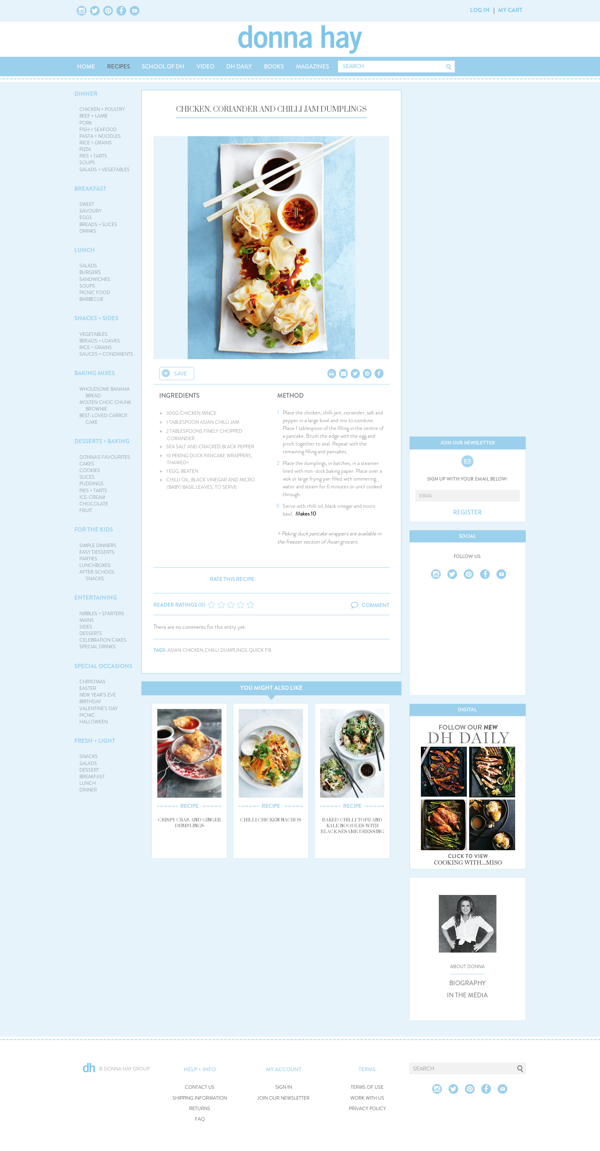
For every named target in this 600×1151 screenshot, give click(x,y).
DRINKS (87, 231)
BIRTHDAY (90, 701)
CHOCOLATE (93, 503)
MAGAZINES (312, 66)
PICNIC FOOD (94, 292)
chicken (193, 650)
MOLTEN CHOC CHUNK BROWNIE (105, 405)
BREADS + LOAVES (99, 340)
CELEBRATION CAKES (103, 640)
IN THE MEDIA (467, 995)
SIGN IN (283, 1087)
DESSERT (89, 770)
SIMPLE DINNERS (97, 545)
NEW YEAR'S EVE (97, 694)
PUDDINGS (91, 483)
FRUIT (85, 510)
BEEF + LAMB (93, 115)
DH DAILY (239, 66)
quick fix (260, 650)
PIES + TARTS (93, 156)
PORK (85, 122)
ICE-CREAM (92, 497)
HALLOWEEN (93, 721)
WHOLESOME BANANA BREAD (104, 392)
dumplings (233, 650)
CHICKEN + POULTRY (102, 109)
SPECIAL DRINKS (97, 646)
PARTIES (88, 558)
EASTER (87, 688)
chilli (212, 650)
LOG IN (480, 10)
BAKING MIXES (94, 373)
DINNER (85, 93)
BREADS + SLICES (98, 224)
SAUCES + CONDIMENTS (106, 354)
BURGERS (90, 272)
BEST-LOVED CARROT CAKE (103, 419)
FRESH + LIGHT (94, 741)
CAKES (86, 463)
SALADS (88, 265)
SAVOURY (90, 210)
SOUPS (87, 162)
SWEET (86, 204)
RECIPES (118, 66)
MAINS (86, 620)
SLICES (87, 477)
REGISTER (467, 512)
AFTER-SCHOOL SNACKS (97, 575)
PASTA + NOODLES (100, 136)
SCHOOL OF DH (163, 66)
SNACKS (88, 756)
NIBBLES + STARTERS (101, 613)
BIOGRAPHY (467, 983)
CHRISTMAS (92, 681)
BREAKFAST (90, 188)
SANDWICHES (94, 279)
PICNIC (87, 715)
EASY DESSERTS (96, 552)
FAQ (200, 1119)
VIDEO (206, 66)
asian (174, 650)
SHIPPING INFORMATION (199, 1098)
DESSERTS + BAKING (102, 441)
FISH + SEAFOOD (98, 129)
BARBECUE (91, 299)
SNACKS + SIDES (96, 318)
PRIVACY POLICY (367, 1108)
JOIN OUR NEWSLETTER (283, 1098)
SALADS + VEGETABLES (104, 169)
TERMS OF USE (367, 1087)
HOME (86, 66)
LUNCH (84, 250)
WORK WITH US (367, 1098)
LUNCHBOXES (95, 565)
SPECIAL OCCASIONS (103, 666)
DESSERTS (90, 633)
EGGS (85, 217)
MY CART (510, 10)
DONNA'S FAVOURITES (104, 457)
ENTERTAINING (95, 597)
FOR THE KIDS (93, 529)
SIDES (85, 626)
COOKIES (89, 470)
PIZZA (85, 149)
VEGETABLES (93, 334)
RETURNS (199, 1108)
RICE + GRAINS (95, 142)
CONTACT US (200, 1087)
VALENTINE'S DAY (98, 708)
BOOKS (274, 66)
